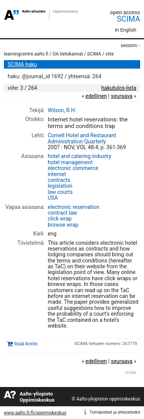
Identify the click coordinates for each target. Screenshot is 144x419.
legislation (60, 186)
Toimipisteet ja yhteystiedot (114, 412)
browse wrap (63, 225)
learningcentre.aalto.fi (26, 54)
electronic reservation (73, 207)
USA (53, 198)
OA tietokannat (68, 54)
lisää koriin (25, 344)
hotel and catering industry (79, 156)
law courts (60, 192)
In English (125, 30)
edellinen (96, 96)
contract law (62, 213)
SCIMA (128, 19)
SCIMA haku (22, 64)
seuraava (121, 96)
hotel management (70, 162)
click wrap (60, 218)
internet (57, 174)
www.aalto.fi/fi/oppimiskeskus (35, 413)
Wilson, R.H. (62, 110)
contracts (59, 180)
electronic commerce (73, 168)
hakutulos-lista (118, 88)
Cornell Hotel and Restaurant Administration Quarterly (82, 138)
